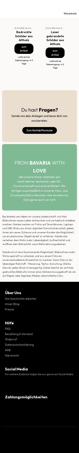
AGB (8, 350)
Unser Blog (12, 304)
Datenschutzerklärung (19, 345)
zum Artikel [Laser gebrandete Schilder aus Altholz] (55, 52)
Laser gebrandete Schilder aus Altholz (55, 38)
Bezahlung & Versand (19, 334)
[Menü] (6, 9)
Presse (9, 309)
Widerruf (11, 339)
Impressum (12, 355)
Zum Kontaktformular (39, 130)
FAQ (7, 329)
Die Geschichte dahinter (21, 298)
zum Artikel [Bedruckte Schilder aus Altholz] (24, 48)
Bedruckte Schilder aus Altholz (24, 36)
